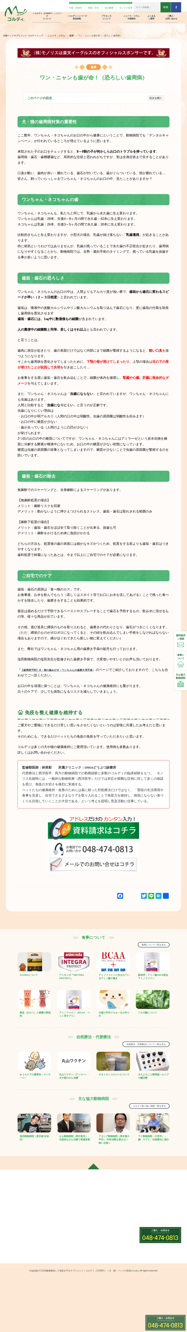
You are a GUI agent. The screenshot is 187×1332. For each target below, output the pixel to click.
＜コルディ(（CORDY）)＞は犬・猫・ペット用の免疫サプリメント (70, 1220)
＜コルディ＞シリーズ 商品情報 (77, 14)
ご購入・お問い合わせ (152, 1213)
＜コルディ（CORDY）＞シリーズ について (47, 12)
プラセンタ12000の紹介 (110, 1212)
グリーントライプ (62, 1299)
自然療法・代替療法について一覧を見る (138, 1053)
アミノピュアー (61, 1286)
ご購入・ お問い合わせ (171, 14)
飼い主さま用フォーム (152, 1219)
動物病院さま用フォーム (154, 1226)
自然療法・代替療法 (107, 1235)
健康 (76, 35)
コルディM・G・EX (63, 1263)
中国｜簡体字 (62, 6)
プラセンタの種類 (106, 1218)
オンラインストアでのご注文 (156, 1245)
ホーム (10, 1205)
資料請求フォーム (150, 1232)
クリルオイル (60, 1293)
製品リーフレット (150, 1238)
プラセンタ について (106, 14)
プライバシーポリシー (152, 1251)
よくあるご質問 (147, 1205)
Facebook (13, 1242)
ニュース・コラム (60, 35)
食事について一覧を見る (149, 944)
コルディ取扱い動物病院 (110, 1254)
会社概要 (101, 6)
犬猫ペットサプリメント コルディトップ (27, 35)
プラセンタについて (107, 1205)
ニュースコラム (104, 1227)
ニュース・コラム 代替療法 (131, 14)
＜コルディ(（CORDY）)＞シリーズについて (70, 1208)
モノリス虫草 (120, 6)
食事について (103, 1241)
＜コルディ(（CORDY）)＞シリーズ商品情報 (70, 1255)
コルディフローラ (62, 1270)
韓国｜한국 (83, 6)
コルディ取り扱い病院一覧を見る (143, 1120)
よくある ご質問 (151, 14)
